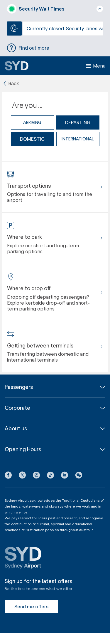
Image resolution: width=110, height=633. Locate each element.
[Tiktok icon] (50, 476)
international (78, 138)
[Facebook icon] (8, 476)
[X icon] (22, 476)
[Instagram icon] (36, 476)
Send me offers (31, 606)
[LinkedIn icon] (64, 476)
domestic (32, 139)
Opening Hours (23, 449)
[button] (78, 476)
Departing (77, 122)
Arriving (32, 122)
